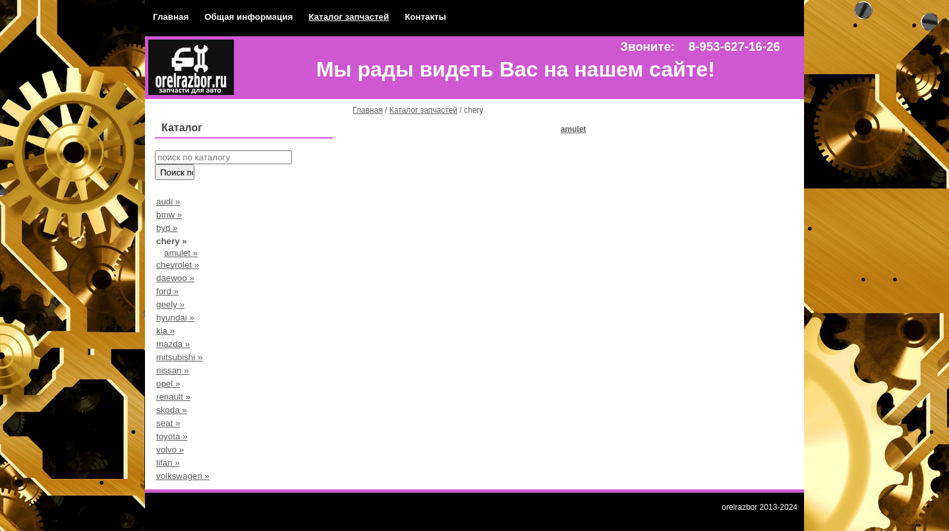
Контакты (425, 17)
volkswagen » (183, 476)
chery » (171, 241)
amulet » (181, 253)
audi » (168, 201)
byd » (167, 228)
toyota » (171, 436)
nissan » (172, 370)
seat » (168, 423)
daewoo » (175, 278)
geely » (170, 304)
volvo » (170, 449)
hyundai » (175, 318)
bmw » (169, 215)
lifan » (168, 463)
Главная (170, 17)
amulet (574, 129)
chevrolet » (177, 265)
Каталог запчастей (348, 17)
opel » (168, 384)
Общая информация (248, 17)
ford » (167, 291)
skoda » (171, 410)
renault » (173, 397)
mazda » (173, 344)
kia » (165, 331)
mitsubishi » (179, 357)
